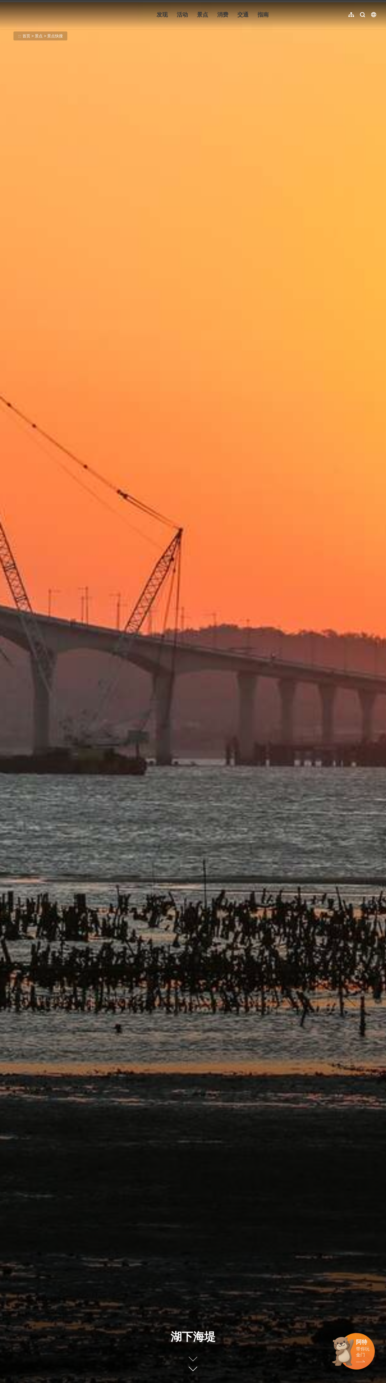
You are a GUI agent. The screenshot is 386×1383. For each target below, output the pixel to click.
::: (8, 3)
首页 (26, 36)
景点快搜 (55, 36)
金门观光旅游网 (43, 15)
